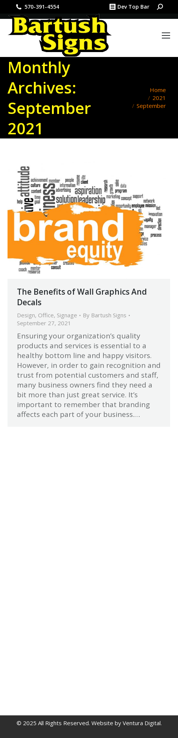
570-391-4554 (37, 7)
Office (46, 315)
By (104, 315)
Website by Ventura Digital (126, 723)
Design (26, 315)
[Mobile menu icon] (165, 35)
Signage (67, 315)
